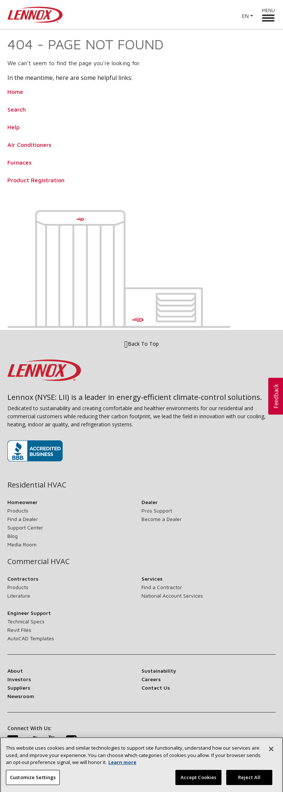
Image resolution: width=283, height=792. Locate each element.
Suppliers (18, 687)
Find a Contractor (162, 587)
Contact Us (156, 687)
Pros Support (157, 510)
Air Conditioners (29, 144)
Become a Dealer (162, 519)
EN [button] (245, 16)
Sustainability (159, 671)
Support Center (25, 527)
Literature (18, 595)
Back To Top (141, 344)
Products (17, 510)
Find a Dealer (22, 519)
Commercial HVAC (38, 561)
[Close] (271, 752)
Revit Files (19, 630)
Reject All (249, 780)
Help (13, 127)
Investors (19, 679)
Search (16, 109)
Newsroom (20, 696)
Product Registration (35, 180)
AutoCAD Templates (30, 638)
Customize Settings (33, 780)
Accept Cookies (199, 780)
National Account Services (172, 595)
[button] (275, 396)
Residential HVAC (36, 485)
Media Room (21, 544)
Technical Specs (26, 621)
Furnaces (19, 162)
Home (15, 91)
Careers (151, 679)
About (15, 671)
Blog (12, 536)
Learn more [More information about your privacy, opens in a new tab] (122, 765)
